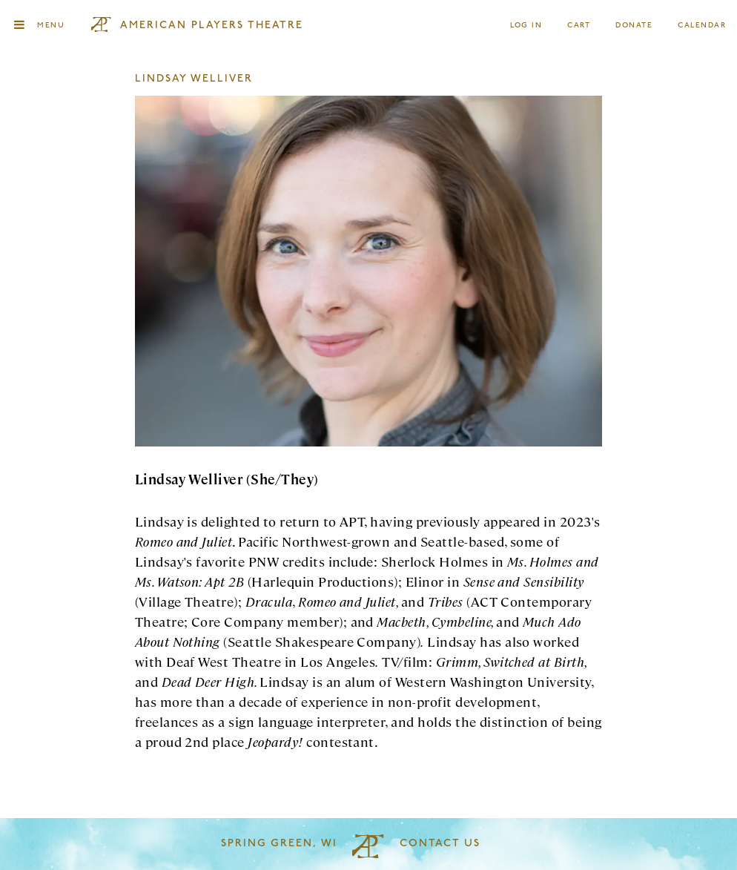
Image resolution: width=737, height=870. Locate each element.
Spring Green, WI (279, 843)
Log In (527, 26)
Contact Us (440, 843)
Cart (579, 26)
